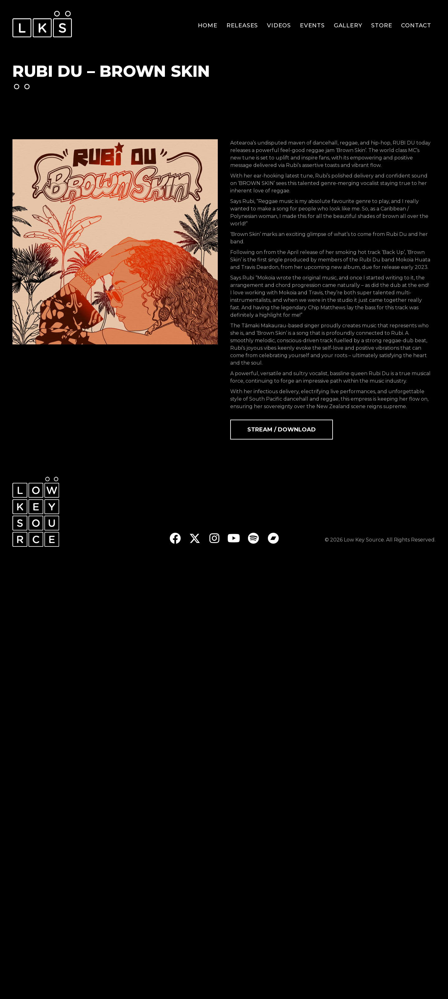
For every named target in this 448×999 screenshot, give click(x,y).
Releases (242, 25)
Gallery (348, 25)
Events (312, 25)
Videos (279, 25)
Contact (416, 25)
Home (207, 25)
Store (381, 25)
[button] (175, 538)
